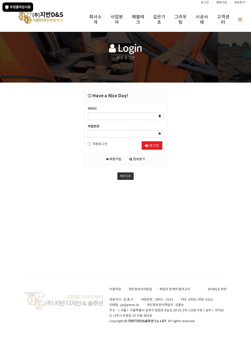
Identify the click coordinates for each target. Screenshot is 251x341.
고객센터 (223, 19)
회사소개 (95, 19)
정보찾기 (239, 2)
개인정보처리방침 (140, 289)
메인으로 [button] (125, 176)
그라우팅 (180, 19)
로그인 (205, 2)
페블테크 (138, 19)
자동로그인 (97, 144)
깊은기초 (159, 19)
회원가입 (221, 2)
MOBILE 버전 (217, 289)
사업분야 (117, 19)
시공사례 (202, 19)
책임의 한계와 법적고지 (174, 289)
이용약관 (115, 289)
